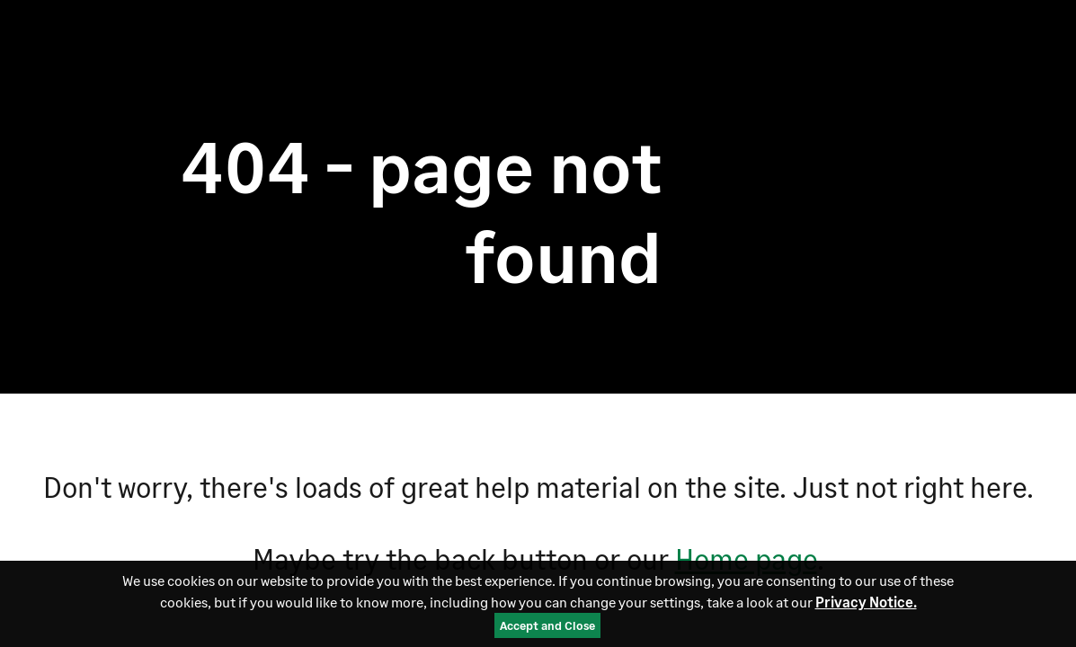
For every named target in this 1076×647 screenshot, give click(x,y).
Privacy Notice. (866, 602)
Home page (746, 558)
